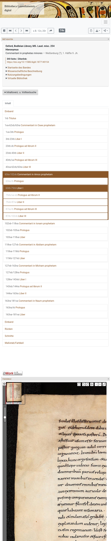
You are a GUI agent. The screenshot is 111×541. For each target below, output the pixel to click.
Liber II (15, 153)
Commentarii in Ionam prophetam (30, 223)
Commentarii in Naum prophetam (29, 300)
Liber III (18, 167)
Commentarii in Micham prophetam (30, 265)
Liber (15, 237)
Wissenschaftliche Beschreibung (24, 71)
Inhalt (8, 103)
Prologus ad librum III (21, 160)
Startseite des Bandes (19, 67)
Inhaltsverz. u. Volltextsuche (20, 92)
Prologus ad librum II (21, 146)
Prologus (15, 132)
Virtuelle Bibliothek (17, 78)
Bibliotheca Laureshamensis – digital (20, 8)
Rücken (9, 329)
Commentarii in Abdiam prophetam (30, 244)
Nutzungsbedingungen (19, 74)
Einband (9, 111)
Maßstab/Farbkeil (14, 343)
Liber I (14, 139)
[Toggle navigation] (105, 22)
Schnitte (9, 336)
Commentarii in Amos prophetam (29, 174)
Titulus (10, 118)
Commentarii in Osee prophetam (30, 125)
